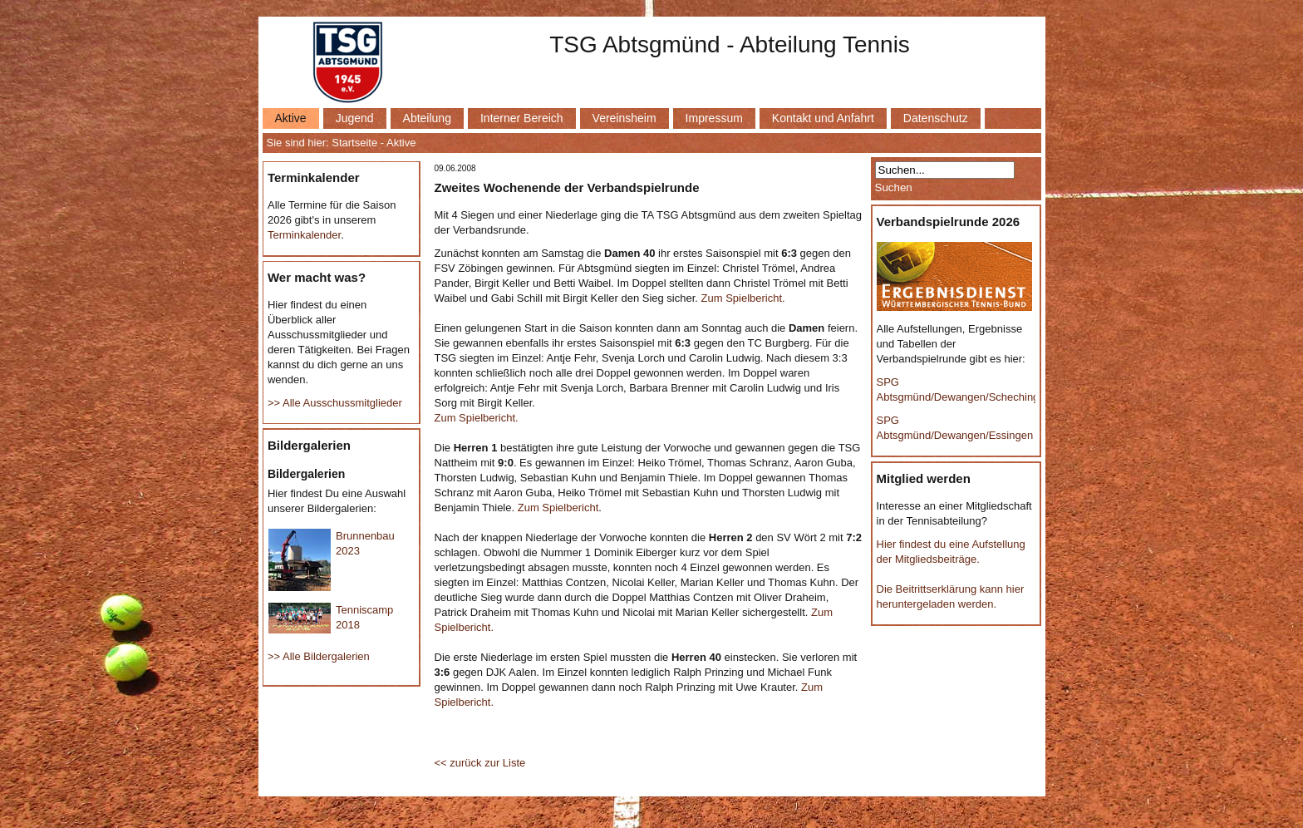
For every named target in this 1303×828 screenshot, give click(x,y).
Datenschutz (935, 118)
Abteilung (427, 118)
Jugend (355, 118)
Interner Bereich (521, 118)
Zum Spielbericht (558, 507)
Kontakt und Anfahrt (823, 118)
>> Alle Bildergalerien (319, 656)
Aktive (291, 118)
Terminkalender (304, 235)
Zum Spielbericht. (743, 298)
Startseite (354, 142)
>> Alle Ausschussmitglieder (335, 403)
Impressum (714, 118)
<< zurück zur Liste (480, 763)
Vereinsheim (624, 118)
